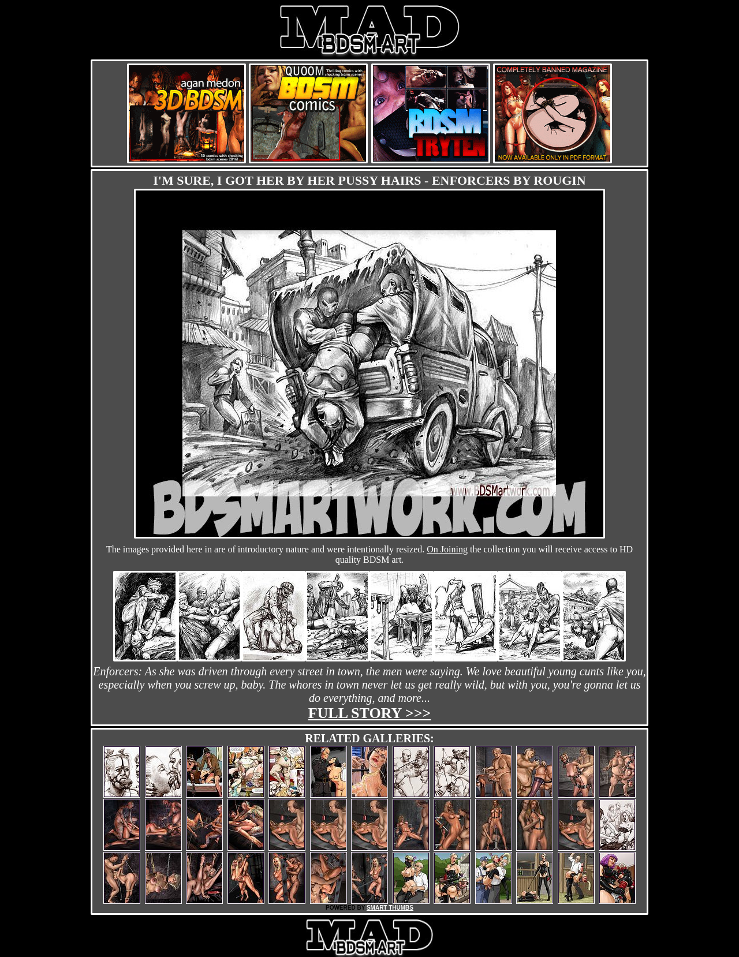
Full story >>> (369, 713)
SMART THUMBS (390, 907)
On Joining (447, 549)
